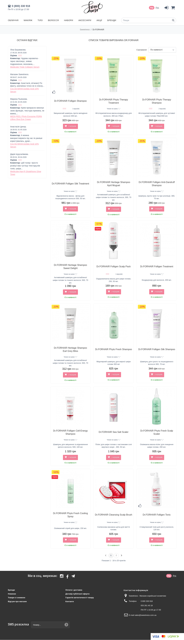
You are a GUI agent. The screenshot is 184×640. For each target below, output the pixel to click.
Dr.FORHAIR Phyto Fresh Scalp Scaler (156, 432)
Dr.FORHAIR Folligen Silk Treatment (70, 183)
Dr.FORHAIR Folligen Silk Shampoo (156, 349)
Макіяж (28, 20)
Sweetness (85, 29)
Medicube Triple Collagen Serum (24, 67)
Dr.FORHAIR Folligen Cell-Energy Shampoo (70, 432)
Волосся (53, 20)
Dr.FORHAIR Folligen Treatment (156, 266)
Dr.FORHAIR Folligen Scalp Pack (113, 266)
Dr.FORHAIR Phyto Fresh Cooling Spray (70, 515)
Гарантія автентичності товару (79, 597)
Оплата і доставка (73, 590)
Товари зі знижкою (16, 597)
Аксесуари (84, 20)
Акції (99, 20)
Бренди (111, 20)
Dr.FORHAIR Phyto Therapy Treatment (113, 101)
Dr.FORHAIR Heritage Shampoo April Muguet (113, 184)
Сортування (141, 50)
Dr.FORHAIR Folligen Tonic (157, 514)
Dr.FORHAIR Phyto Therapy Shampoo (156, 101)
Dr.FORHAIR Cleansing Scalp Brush (113, 514)
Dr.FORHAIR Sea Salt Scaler (113, 432)
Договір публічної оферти (77, 594)
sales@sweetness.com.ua (145, 615)
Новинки (12, 594)
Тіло (40, 20)
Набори (68, 20)
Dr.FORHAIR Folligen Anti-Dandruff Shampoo (157, 184)
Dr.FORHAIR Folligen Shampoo (70, 101)
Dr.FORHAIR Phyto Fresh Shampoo (113, 349)
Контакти (69, 601)
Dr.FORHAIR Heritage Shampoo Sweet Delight (70, 266)
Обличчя (13, 20)
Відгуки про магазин (17, 601)
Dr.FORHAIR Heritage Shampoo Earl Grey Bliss (70, 349)
